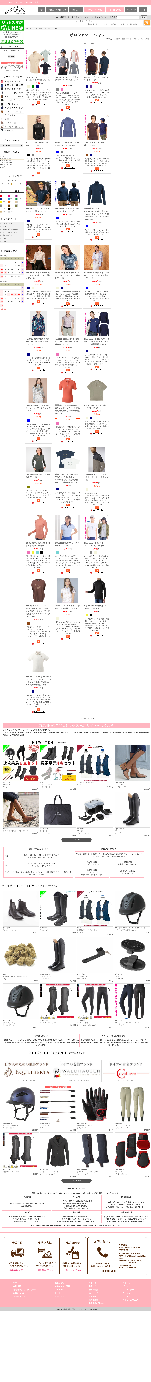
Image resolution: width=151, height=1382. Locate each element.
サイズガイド (6, 238)
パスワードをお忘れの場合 (129, 24)
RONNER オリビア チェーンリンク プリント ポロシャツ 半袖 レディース (67, 275)
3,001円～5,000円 (5, 160)
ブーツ (125, 1286)
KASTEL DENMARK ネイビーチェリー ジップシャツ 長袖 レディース (38, 341)
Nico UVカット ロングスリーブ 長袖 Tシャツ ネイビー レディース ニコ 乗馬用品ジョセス (96, 341)
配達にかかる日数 (8, 223)
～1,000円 (3, 156)
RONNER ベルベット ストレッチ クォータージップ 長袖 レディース (38, 408)
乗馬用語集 (93, 1300)
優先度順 (117, 39)
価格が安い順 (138, 39)
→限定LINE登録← (115, 10)
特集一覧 (92, 1283)
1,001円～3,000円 (5, 158)
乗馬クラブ (59, 1296)
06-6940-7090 (109, 1271)
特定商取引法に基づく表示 (10, 229)
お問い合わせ (76, 10)
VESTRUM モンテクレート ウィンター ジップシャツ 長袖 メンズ (96, 477)
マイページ (131, 10)
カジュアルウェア (41, 28)
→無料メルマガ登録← (94, 10)
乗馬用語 (92, 1296)
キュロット (127, 1293)
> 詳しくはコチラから (17, 1270)
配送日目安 (59, 1283)
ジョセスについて (8, 226)
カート (143, 10)
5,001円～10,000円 (6, 162)
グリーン (19, 198)
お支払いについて (20, 1296)
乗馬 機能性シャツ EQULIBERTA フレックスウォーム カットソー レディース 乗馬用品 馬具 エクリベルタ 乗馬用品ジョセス (96, 213)
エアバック (103, 17)
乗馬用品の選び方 (8, 235)
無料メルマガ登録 (62, 1286)
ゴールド (4, 211)
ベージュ (19, 201)
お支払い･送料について (57, 10)
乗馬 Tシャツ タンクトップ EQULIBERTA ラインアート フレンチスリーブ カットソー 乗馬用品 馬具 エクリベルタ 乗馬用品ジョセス (38, 611)
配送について (19, 1293)
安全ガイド (6, 241)
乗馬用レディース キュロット (84, 17)
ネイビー (4, 198)
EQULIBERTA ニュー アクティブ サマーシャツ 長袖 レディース (67, 80)
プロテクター (128, 1290)
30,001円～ (3, 167)
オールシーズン (11, 180)
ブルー (11, 198)
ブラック (11, 208)
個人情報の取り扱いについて (11, 232)
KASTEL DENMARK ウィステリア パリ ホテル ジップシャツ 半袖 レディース (67, 341)
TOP (41, 10)
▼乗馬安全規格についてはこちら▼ (27, 1221)
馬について (93, 1293)
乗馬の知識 (93, 1290)
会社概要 (17, 1286)
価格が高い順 (126, 39)
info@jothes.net (130, 1267)
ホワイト (4, 208)
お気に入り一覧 (92, 24)
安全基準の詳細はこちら (12, 66)
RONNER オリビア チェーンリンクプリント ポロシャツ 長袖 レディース (38, 275)
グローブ (126, 1296)
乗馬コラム (93, 1286)
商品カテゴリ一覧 (30, 28)
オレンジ (11, 201)
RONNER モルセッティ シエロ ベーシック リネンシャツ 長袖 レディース (96, 275)
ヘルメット (127, 1283)
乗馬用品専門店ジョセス (73, 1309)
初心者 (112, 17)
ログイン (114, 24)
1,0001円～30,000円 (6, 165)
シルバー (11, 211)
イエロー (4, 201)
